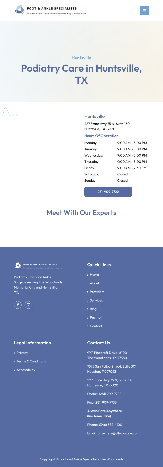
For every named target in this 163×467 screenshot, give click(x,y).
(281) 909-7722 (110, 394)
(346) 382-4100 (110, 424)
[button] (144, 10)
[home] (50, 10)
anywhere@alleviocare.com (118, 433)
